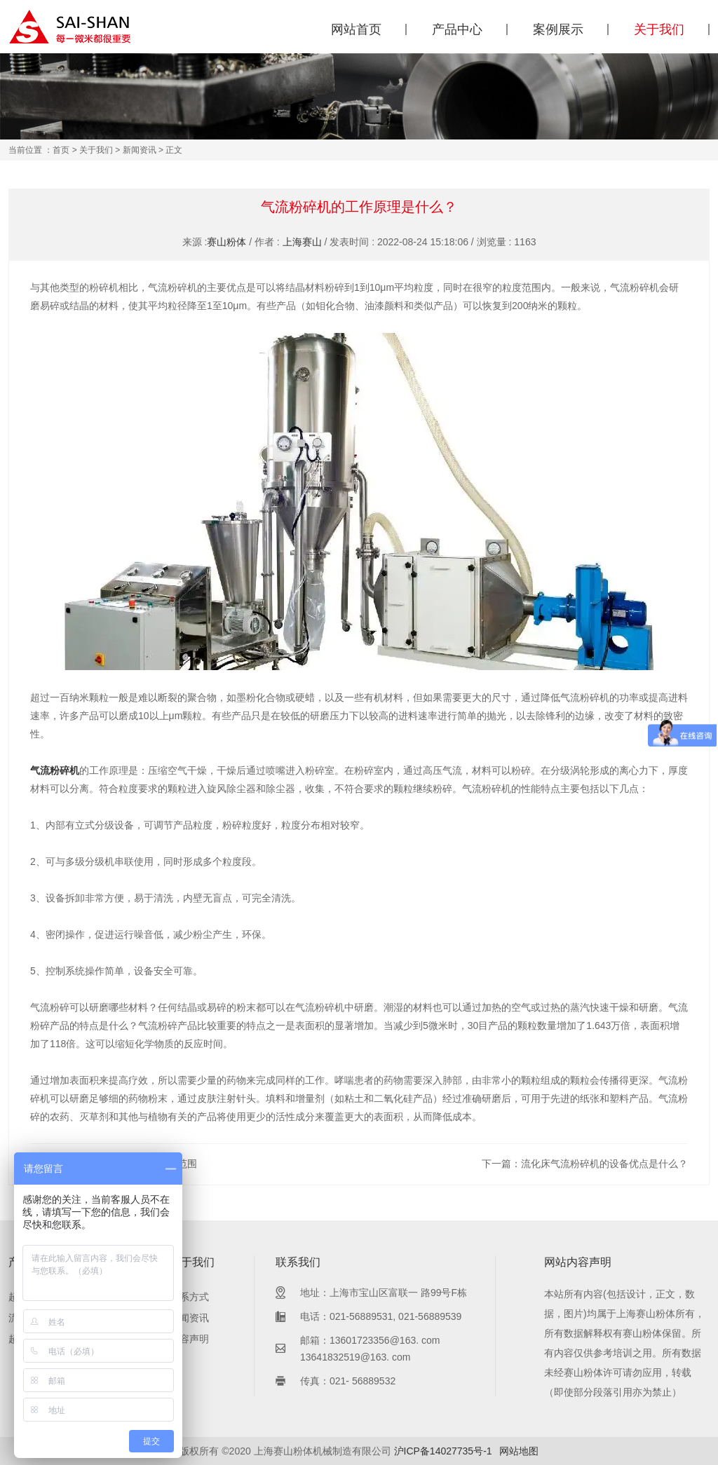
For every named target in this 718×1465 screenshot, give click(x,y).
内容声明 (189, 1338)
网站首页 (356, 29)
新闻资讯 (139, 150)
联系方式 (189, 1296)
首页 (61, 150)
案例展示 (558, 29)
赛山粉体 (226, 241)
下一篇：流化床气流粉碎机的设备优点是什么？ (585, 1163)
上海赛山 (302, 241)
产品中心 (457, 29)
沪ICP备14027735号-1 (443, 1451)
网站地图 (518, 1451)
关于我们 (659, 29)
